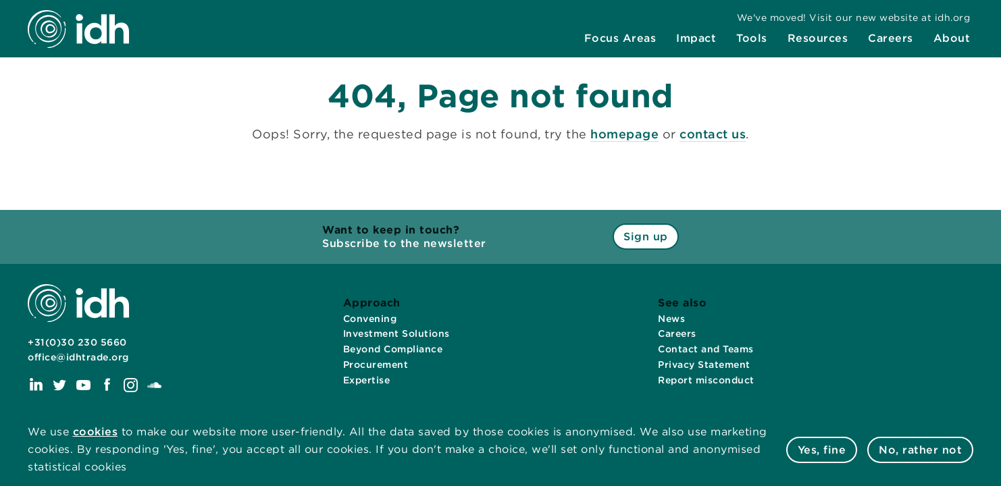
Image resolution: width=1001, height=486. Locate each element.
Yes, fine (822, 449)
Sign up (645, 236)
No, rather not (920, 449)
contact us (712, 134)
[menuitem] (620, 38)
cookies (95, 431)
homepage (624, 134)
